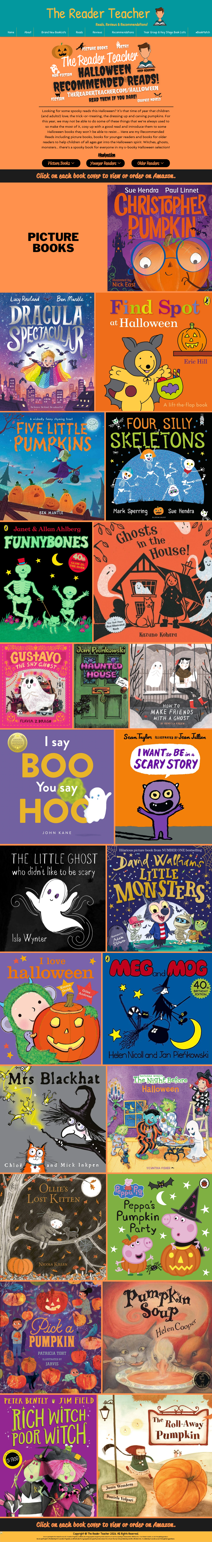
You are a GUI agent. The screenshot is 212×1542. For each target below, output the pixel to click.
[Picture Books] (61, 163)
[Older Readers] (150, 163)
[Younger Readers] (105, 163)
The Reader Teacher (98, 13)
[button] (51, 32)
